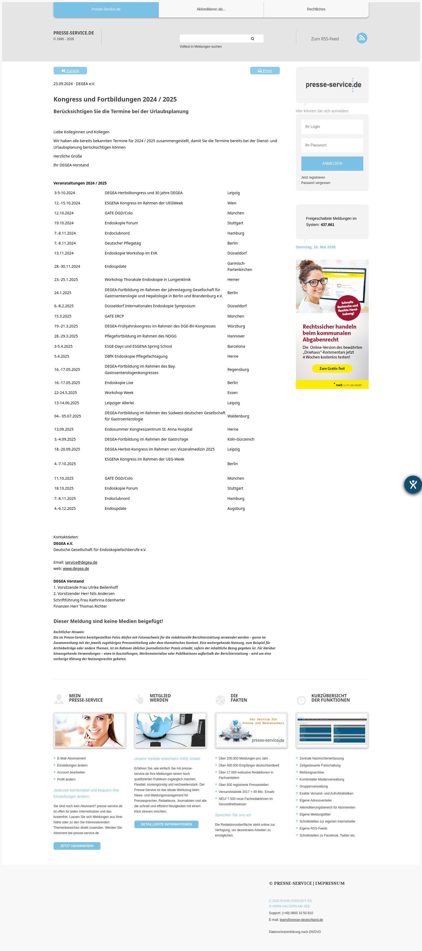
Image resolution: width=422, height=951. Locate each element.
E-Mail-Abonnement (71, 758)
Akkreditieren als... (211, 9)
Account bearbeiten (71, 772)
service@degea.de (81, 562)
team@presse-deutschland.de (301, 920)
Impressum (330, 883)
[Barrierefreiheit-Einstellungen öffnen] (413, 484)
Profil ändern (66, 779)
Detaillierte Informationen (166, 824)
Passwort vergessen (315, 183)
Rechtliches (316, 9)
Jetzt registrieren (313, 177)
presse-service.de (74, 33)
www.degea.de (76, 568)
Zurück (70, 70)
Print (265, 70)
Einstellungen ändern (72, 765)
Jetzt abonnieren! (77, 846)
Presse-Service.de (106, 9)
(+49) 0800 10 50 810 (297, 913)
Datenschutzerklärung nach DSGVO (295, 932)
